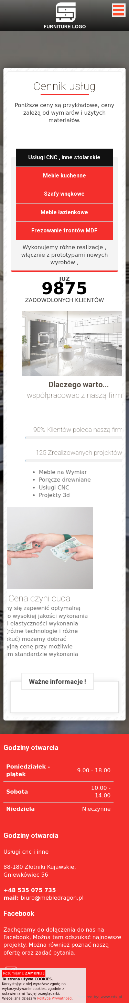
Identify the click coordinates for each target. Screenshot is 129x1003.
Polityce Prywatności (54, 998)
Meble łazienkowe (64, 212)
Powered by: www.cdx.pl (99, 997)
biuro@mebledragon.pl (43, 898)
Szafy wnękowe (64, 194)
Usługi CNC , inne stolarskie (64, 157)
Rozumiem (23, 973)
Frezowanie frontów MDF (64, 231)
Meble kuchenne (64, 175)
